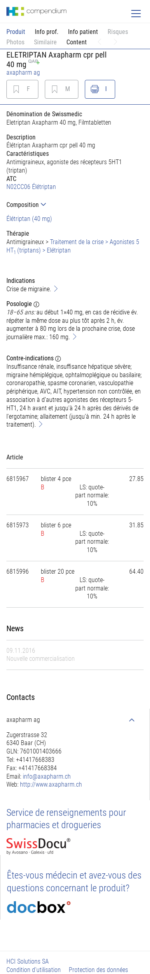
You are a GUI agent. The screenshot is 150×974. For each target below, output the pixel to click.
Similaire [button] (45, 42)
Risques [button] (118, 32)
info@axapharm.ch (47, 776)
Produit (15, 32)
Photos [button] (15, 42)
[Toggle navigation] (136, 13)
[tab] (75, 205)
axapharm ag (23, 72)
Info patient (83, 32)
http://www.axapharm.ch (51, 784)
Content (76, 42)
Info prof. (46, 32)
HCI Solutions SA (27, 961)
